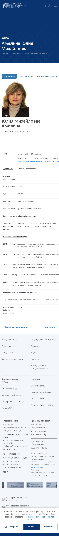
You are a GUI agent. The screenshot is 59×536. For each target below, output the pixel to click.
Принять (32, 527)
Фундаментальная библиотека (10, 380)
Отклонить (49, 527)
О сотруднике (12, 76)
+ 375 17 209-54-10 (11, 461)
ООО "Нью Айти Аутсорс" (41, 462)
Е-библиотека (9, 389)
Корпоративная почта (12, 402)
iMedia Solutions (37, 467)
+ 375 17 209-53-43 (11, 464)
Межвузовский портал (13, 395)
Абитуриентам (9, 340)
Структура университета (42, 340)
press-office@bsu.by (12, 467)
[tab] (12, 76)
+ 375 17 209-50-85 (39, 431)
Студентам (6, 346)
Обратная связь (38, 386)
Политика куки (37, 399)
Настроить (11, 526)
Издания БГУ (7, 408)
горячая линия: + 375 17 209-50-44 (15, 436)
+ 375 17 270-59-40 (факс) (14, 440)
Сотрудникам (7, 353)
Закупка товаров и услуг (12, 359)
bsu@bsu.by (8, 443)
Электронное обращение (42, 392)
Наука (33, 353)
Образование (37, 346)
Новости (35, 359)
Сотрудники (16, 53)
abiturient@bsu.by (38, 434)
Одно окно (36, 379)
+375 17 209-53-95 (39, 448)
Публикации (31, 76)
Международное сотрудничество (39, 367)
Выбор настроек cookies (42, 405)
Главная (5, 53)
